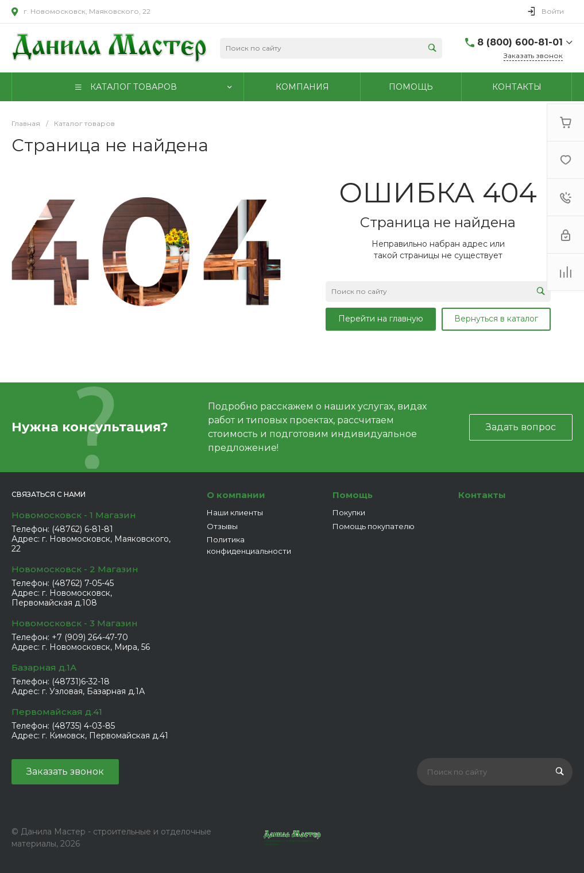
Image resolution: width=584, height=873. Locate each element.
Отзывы (222, 526)
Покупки (348, 512)
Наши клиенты (235, 512)
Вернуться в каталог (496, 318)
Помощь (352, 494)
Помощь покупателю (373, 526)
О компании (236, 494)
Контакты (482, 494)
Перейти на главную (380, 318)
